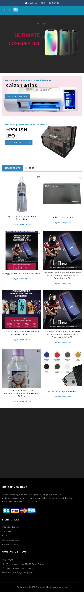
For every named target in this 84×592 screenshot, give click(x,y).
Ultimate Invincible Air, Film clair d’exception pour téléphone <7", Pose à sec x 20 (62, 275)
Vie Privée (6, 531)
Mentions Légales (10, 527)
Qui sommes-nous (11, 540)
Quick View (38, 177)
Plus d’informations (17, 97)
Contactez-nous (10, 544)
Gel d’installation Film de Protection (22, 217)
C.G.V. (4, 535)
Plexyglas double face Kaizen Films (21, 273)
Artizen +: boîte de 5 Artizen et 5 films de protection (21, 333)
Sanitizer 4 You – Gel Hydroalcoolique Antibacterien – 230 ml (21, 393)
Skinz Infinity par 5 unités (62, 391)
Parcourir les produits (19, 142)
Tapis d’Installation (62, 217)
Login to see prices (22, 224)
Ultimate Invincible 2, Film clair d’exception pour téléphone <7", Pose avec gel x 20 (62, 334)
